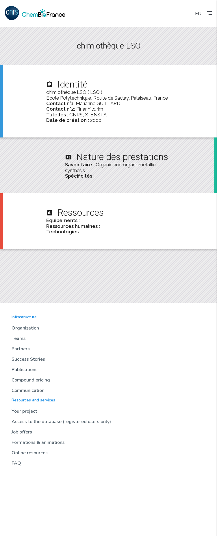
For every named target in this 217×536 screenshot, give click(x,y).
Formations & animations (38, 442)
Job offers (22, 432)
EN (198, 13)
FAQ (16, 463)
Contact (19, 523)
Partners (21, 349)
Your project (24, 411)
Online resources (30, 453)
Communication (28, 390)
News (17, 479)
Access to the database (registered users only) (61, 421)
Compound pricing (31, 380)
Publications (25, 369)
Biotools (19, 501)
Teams (19, 338)
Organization (25, 328)
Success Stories (28, 359)
